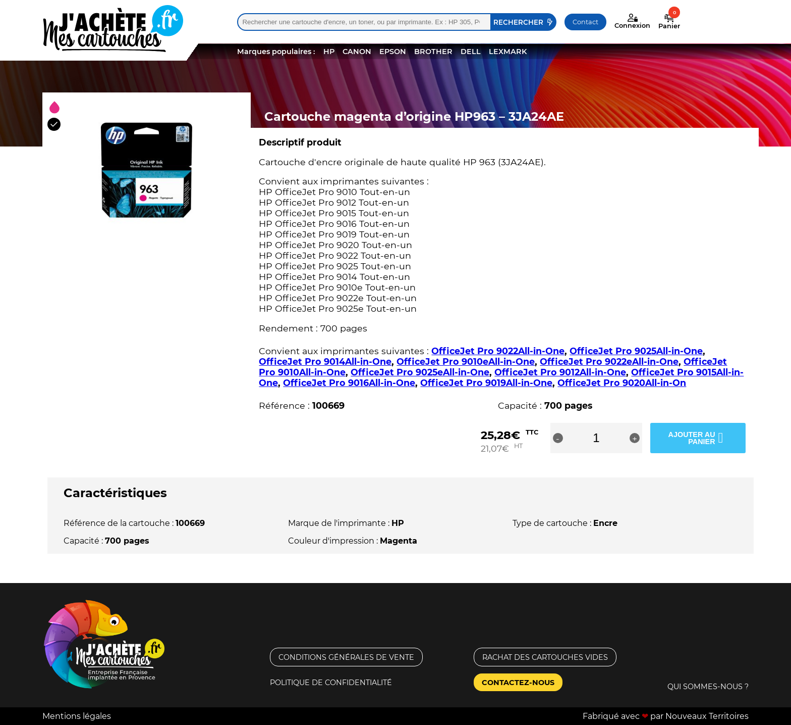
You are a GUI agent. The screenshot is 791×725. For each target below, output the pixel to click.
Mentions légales (76, 716)
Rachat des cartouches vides (545, 656)
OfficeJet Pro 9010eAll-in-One (466, 361)
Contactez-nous (518, 682)
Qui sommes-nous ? (708, 686)
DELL (471, 51)
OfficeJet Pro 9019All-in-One (486, 382)
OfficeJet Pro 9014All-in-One (325, 361)
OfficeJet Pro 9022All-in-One (497, 351)
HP (328, 51)
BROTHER (433, 51)
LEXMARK (508, 51)
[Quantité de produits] (611, 438)
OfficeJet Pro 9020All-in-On (621, 382)
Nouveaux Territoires (707, 716)
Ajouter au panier (689, 437)
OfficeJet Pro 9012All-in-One (560, 372)
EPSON (392, 51)
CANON (357, 51)
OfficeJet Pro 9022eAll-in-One (609, 361)
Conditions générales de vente (346, 656)
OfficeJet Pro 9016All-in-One (349, 382)
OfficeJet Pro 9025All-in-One (636, 351)
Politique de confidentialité (331, 682)
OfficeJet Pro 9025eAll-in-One (420, 372)
